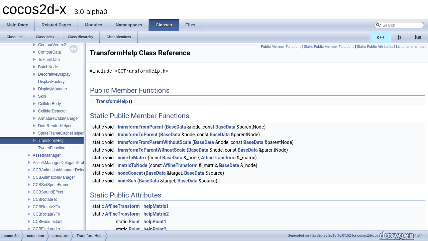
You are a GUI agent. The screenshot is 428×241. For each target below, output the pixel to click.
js (400, 37)
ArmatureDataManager (58, 118)
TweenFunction (51, 148)
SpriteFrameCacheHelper (61, 133)
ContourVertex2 (52, 45)
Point (134, 221)
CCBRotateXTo (46, 207)
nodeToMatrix (132, 157)
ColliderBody (49, 103)
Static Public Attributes (375, 47)
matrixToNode (132, 165)
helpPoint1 (154, 221)
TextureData (49, 59)
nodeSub (127, 180)
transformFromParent (140, 127)
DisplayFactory (51, 81)
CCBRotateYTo (46, 214)
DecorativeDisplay (54, 74)
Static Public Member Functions (329, 47)
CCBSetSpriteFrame (51, 184)
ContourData (49, 52)
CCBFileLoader (46, 229)
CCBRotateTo (45, 199)
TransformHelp (51, 140)
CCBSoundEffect (48, 192)
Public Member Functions (281, 47)
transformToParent (137, 134)
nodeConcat (130, 173)
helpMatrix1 (156, 206)
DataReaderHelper (55, 126)
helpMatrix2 (156, 214)
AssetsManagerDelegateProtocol (62, 162)
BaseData (176, 127)
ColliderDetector (52, 111)
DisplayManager (52, 89)
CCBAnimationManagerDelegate (62, 170)
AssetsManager (47, 155)
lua (418, 37)
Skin (42, 96)
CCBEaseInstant (48, 221)
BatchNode (48, 67)
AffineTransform (218, 157)
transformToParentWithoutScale (152, 150)
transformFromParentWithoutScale (154, 142)
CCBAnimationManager (54, 177)
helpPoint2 (154, 229)
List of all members (411, 47)
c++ (381, 37)
